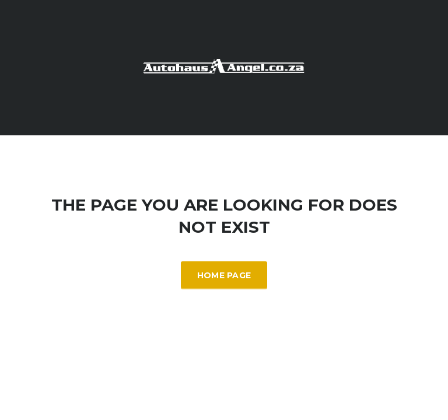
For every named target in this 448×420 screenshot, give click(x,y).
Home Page (224, 275)
